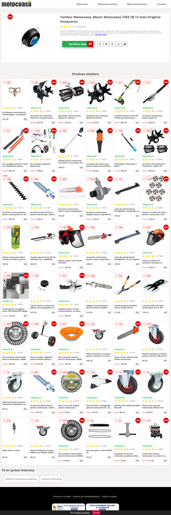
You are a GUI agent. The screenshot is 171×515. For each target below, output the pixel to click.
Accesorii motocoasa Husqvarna (21, 478)
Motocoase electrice (137, 4)
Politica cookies (109, 496)
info (25, 119)
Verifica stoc (81, 44)
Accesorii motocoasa (52, 478)
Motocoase (82, 4)
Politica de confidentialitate (86, 496)
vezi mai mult (101, 34)
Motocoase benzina (107, 4)
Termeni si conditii (62, 496)
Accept (96, 512)
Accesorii (161, 4)
